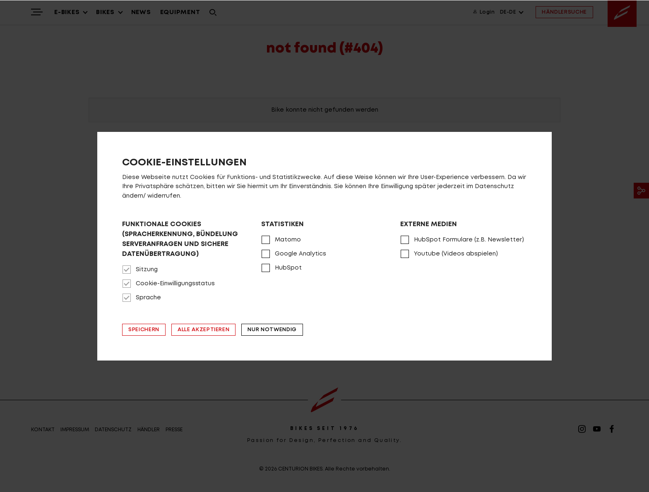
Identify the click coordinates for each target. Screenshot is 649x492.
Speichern (143, 329)
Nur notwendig (272, 329)
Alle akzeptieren (203, 329)
